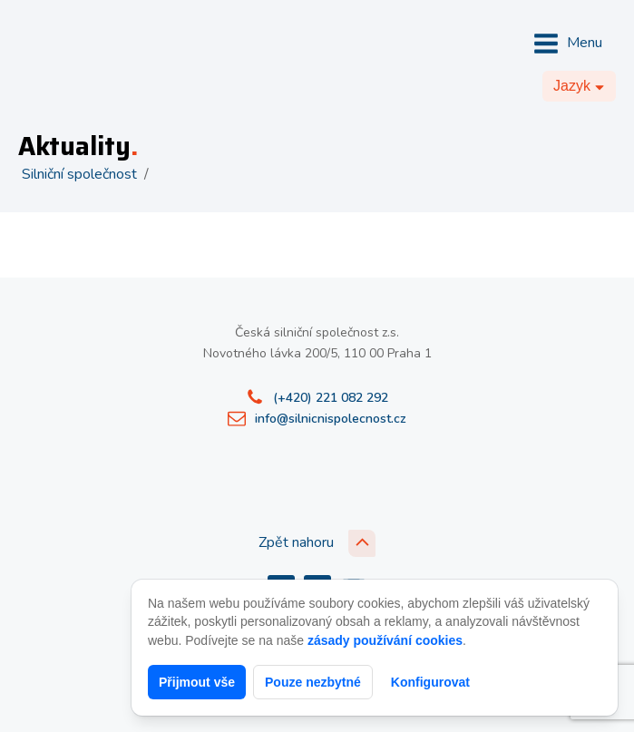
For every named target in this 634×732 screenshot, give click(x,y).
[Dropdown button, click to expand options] (579, 86)
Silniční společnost (79, 174)
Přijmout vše (197, 682)
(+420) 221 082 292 (330, 397)
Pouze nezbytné (313, 682)
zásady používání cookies (385, 640)
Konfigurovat (430, 682)
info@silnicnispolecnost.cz (330, 418)
